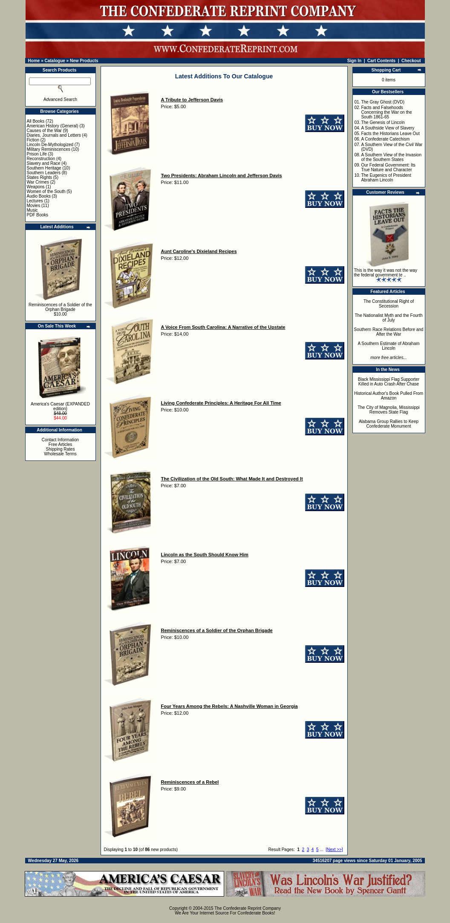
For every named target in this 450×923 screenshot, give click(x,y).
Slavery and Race (44, 163)
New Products (84, 60)
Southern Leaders (44, 172)
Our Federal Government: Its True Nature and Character (388, 167)
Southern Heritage (44, 168)
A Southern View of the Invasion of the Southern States (391, 157)
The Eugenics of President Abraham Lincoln (386, 177)
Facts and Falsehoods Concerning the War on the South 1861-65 (386, 112)
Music (32, 210)
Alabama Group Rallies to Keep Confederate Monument (388, 423)
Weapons (36, 186)
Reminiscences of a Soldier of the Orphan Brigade (60, 307)
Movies (33, 205)
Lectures (35, 200)
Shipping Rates (60, 449)
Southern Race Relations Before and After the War (389, 331)
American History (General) (52, 126)
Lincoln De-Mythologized (50, 144)
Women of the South (46, 191)
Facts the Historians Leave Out (390, 133)
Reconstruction (41, 158)
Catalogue (54, 60)
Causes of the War (44, 130)
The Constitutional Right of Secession (388, 303)
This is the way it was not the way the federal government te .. (385, 272)
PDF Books (38, 215)
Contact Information (60, 439)
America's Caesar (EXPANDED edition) (60, 406)
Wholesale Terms (60, 453)
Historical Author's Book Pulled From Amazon (388, 395)
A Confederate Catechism (385, 139)
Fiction (33, 140)
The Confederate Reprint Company (247, 908)
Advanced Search (60, 99)
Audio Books (39, 196)
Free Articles (60, 444)
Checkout (411, 60)
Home (34, 60)
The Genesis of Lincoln (382, 122)
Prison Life (37, 154)
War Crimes (38, 182)
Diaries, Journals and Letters (54, 135)
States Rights (39, 177)
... (321, 849)
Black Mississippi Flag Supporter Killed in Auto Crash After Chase (389, 381)
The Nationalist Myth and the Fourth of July (389, 317)
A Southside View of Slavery (387, 128)
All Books (36, 121)
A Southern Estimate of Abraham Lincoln (388, 346)
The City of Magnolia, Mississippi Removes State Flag (389, 409)
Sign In (354, 60)
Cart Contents (381, 60)
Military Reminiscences (48, 149)
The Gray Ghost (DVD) (382, 102)
